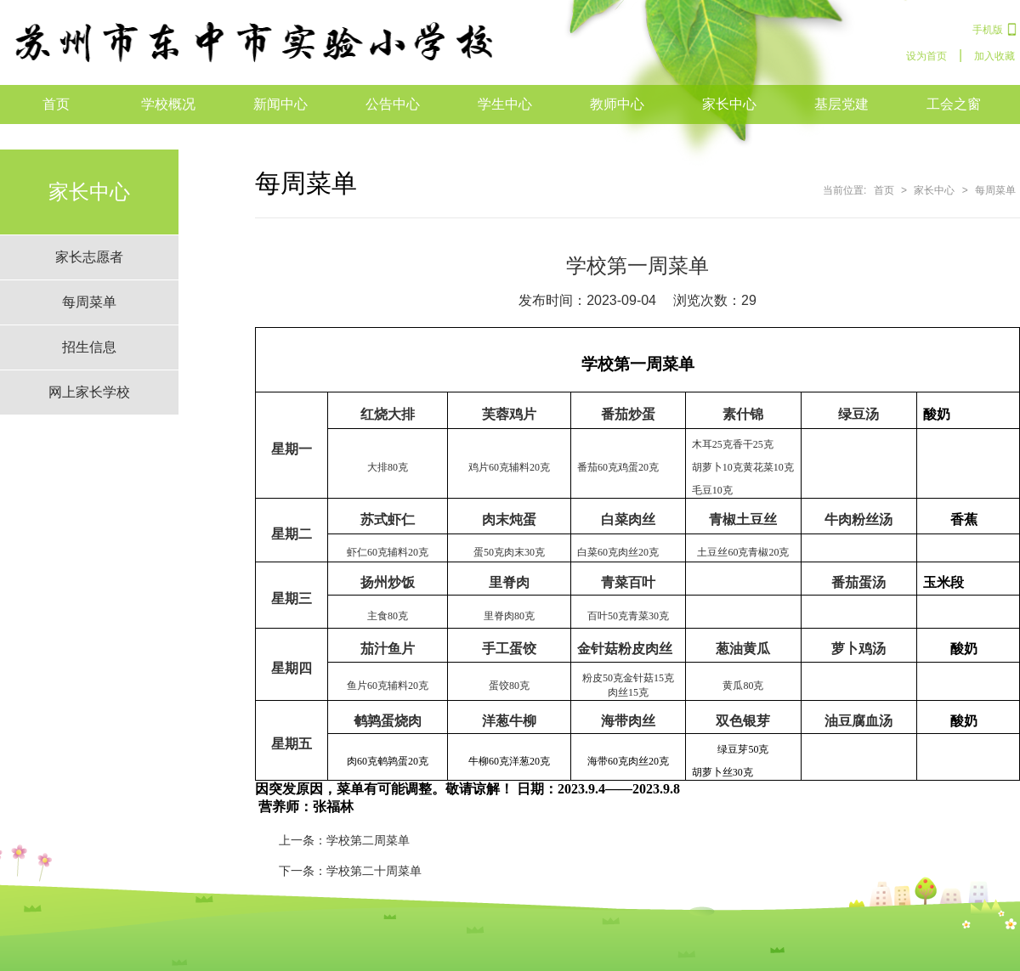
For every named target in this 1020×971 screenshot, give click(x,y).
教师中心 (617, 104)
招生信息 (89, 347)
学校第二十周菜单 (374, 871)
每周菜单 (89, 302)
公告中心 (393, 104)
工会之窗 (953, 104)
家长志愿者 (89, 257)
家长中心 (729, 104)
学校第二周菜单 (368, 840)
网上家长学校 (89, 392)
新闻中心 (280, 104)
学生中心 (505, 104)
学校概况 (168, 104)
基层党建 (841, 104)
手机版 (987, 30)
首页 (56, 104)
